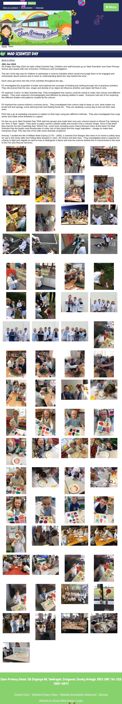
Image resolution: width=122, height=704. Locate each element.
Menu (111, 7)
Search (31, 3)
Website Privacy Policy (45, 694)
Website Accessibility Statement (78, 694)
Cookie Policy (22, 694)
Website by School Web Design (57, 700)
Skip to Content (10, 8)
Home (4, 46)
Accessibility (27, 8)
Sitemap (40, 8)
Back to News (8, 60)
